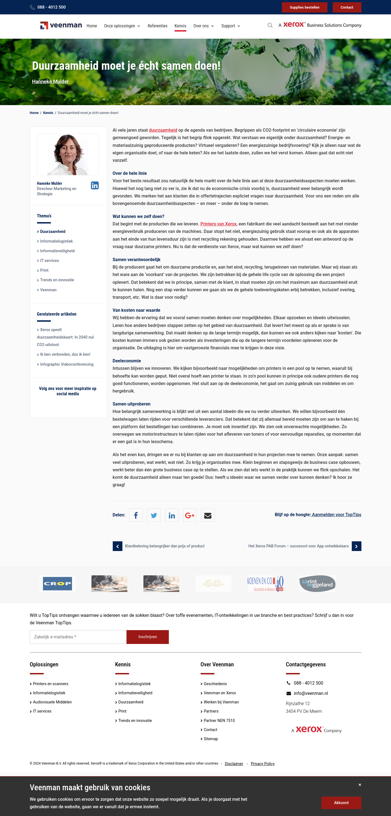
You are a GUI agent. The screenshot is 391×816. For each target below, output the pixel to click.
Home (92, 26)
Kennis (181, 26)
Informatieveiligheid (57, 251)
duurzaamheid (163, 130)
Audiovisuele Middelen (52, 702)
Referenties (158, 26)
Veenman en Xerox (220, 693)
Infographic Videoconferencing (67, 364)
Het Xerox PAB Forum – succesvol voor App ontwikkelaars (298, 546)
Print (44, 270)
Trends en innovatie (57, 280)
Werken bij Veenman (221, 702)
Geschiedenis (215, 684)
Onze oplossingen (119, 26)
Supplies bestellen (304, 7)
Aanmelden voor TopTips (318, 514)
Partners (211, 711)
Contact (347, 7)
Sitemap (211, 739)
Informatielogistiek (56, 241)
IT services (49, 260)
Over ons (201, 26)
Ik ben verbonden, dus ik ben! (65, 354)
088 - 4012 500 (52, 7)
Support (228, 26)
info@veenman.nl (307, 693)
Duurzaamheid (52, 231)
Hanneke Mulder (50, 81)
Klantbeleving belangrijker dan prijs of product (165, 546)
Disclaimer (234, 764)
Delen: (119, 515)
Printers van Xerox (218, 224)
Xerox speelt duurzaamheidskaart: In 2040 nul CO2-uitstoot (65, 337)
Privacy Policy (263, 764)
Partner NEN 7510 (219, 720)
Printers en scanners (51, 684)
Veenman (48, 290)
